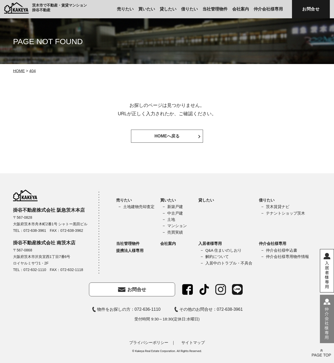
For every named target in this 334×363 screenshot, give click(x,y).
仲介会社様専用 (268, 9)
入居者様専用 (210, 243)
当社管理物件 (215, 9)
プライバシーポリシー (148, 342)
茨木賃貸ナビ (277, 207)
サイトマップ (193, 342)
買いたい (146, 9)
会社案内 (240, 9)
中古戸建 (175, 213)
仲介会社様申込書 (281, 250)
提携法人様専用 (130, 250)
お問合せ (311, 9)
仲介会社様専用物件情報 (287, 257)
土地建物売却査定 (138, 207)
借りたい (189, 9)
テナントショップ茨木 (285, 213)
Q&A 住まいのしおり (223, 250)
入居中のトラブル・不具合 (228, 263)
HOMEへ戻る (167, 136)
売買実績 (175, 232)
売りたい (125, 9)
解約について (217, 257)
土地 (171, 219)
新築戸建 (175, 207)
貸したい (168, 9)
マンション (177, 226)
